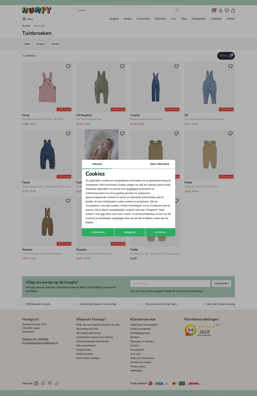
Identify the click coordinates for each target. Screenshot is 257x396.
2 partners (132, 189)
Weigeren (130, 232)
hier (103, 214)
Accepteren (98, 232)
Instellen (160, 232)
